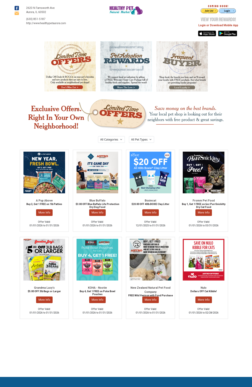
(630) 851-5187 (35, 19)
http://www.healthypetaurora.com (46, 23)
